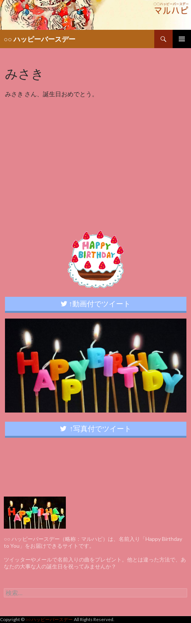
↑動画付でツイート (95, 303)
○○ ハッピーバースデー (39, 39)
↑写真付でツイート (96, 428)
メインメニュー (182, 39)
